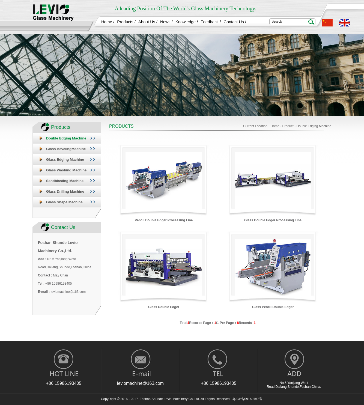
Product (288, 126)
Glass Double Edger (163, 307)
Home (275, 126)
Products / (126, 21)
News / (166, 21)
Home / (107, 21)
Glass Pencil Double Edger (273, 307)
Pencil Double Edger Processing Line (164, 220)
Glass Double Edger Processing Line (273, 220)
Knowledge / (186, 21)
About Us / (147, 21)
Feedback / (211, 21)
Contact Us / (235, 21)
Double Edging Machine (314, 126)
